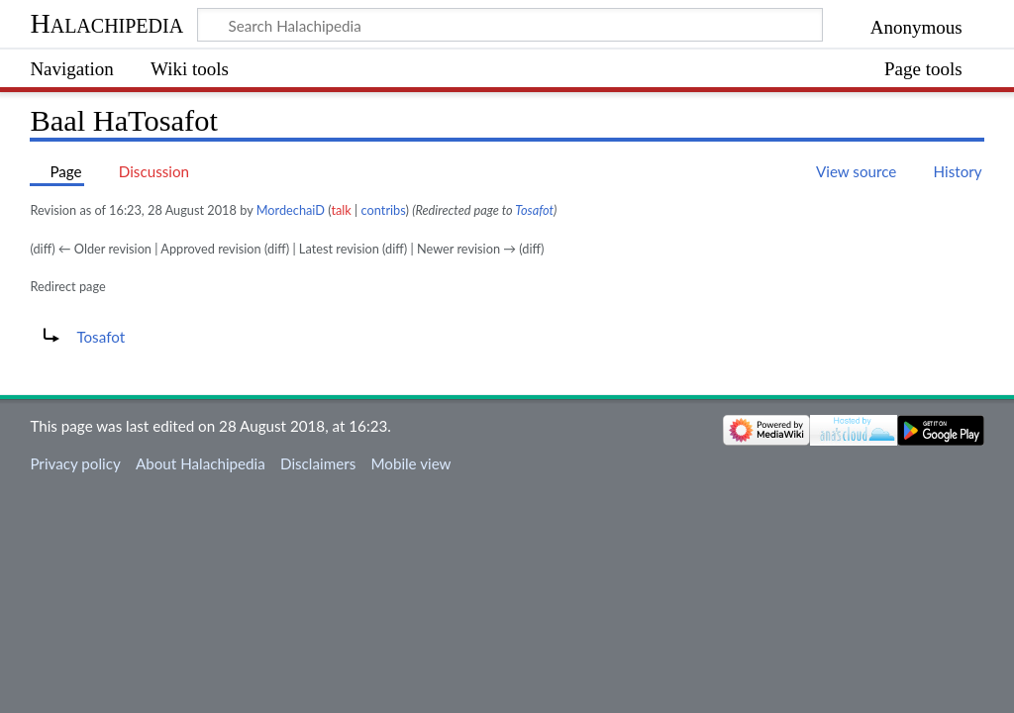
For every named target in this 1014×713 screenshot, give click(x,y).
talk (341, 210)
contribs (383, 210)
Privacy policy (75, 463)
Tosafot (534, 210)
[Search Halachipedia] (510, 25)
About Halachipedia (200, 463)
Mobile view (410, 463)
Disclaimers (317, 463)
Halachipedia (106, 23)
